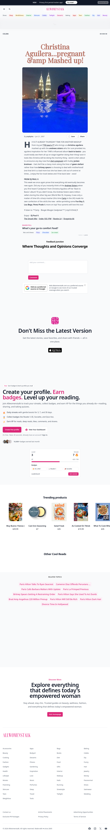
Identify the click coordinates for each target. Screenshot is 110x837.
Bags (58, 748)
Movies (5, 780)
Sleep (11, 15)
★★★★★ (103, 34)
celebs (6, 34)
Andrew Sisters (71, 185)
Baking (68, 15)
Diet (58, 757)
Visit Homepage (55, 714)
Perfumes (33, 785)
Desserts (60, 15)
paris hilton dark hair (90, 599)
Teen (80, 15)
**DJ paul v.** (48, 145)
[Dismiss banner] (85, 285)
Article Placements (45, 812)
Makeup (60, 776)
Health (5, 771)
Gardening (34, 767)
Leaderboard (35, 474)
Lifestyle (6, 776)
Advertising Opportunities (83, 812)
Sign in (44, 435)
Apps (74, 15)
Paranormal (88, 780)
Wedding (87, 794)
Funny (86, 762)
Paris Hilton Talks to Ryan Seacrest (36, 584)
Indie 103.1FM (45, 218)
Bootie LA (57, 218)
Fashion (87, 15)
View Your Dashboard (35, 429)
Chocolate (45, 232)
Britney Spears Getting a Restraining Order (34, 594)
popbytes (29, 136)
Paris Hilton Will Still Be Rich (63, 599)
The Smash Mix (30, 218)
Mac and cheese (28, 232)
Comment (33, 277)
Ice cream (55, 232)
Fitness (32, 762)
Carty (64, 198)
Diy (93, 15)
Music (32, 780)
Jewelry (86, 771)
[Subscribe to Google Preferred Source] (35, 287)
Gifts (58, 767)
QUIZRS (86, 235)
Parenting (6, 785)
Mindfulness (20, 15)
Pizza (38, 232)
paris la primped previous (76, 589)
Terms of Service (80, 817)
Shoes (5, 15)
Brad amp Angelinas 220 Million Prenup (28, 599)
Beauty (105, 15)
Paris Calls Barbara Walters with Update (40, 589)
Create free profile (12, 430)
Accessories (7, 748)
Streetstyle (61, 789)
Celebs (44, 15)
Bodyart (33, 753)
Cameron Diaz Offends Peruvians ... (73, 584)
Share (81, 136)
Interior (28, 15)
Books (59, 753)
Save (71, 136)
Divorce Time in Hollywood (55, 604)
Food (59, 762)
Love (31, 776)
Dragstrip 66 (69, 218)
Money (86, 776)
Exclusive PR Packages (11, 817)
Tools (32, 798)
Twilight (51, 15)
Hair (98, 15)
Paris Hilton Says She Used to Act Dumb (77, 594)
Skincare (37, 15)
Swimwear (88, 789)
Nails (58, 780)
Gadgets (6, 767)
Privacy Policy (43, 817)
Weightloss (7, 798)
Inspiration (34, 771)
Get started (73, 474)
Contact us (7, 812)
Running (60, 785)
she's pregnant (56, 161)
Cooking (6, 757)
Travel (32, 794)
